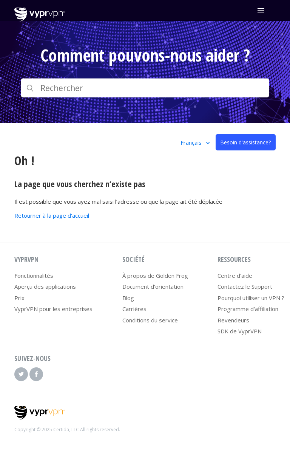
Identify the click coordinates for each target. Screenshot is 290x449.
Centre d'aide (235, 275)
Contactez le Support (245, 286)
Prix (19, 298)
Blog (128, 298)
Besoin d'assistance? (245, 142)
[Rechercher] (144, 88)
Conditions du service (150, 320)
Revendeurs (233, 320)
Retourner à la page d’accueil (51, 215)
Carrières (134, 309)
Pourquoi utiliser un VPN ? (251, 298)
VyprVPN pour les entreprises (53, 309)
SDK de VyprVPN (240, 331)
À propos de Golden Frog (155, 275)
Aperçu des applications (45, 286)
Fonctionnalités (33, 275)
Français (191, 142)
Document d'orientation (153, 286)
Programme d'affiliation (248, 309)
